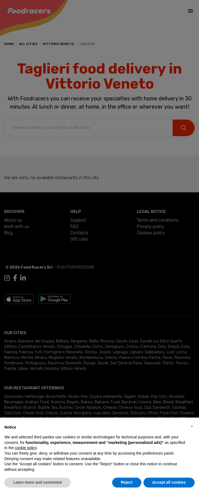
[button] (191, 426)
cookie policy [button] (26, 448)
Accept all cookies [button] (169, 482)
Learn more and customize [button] (37, 482)
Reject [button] (126, 482)
